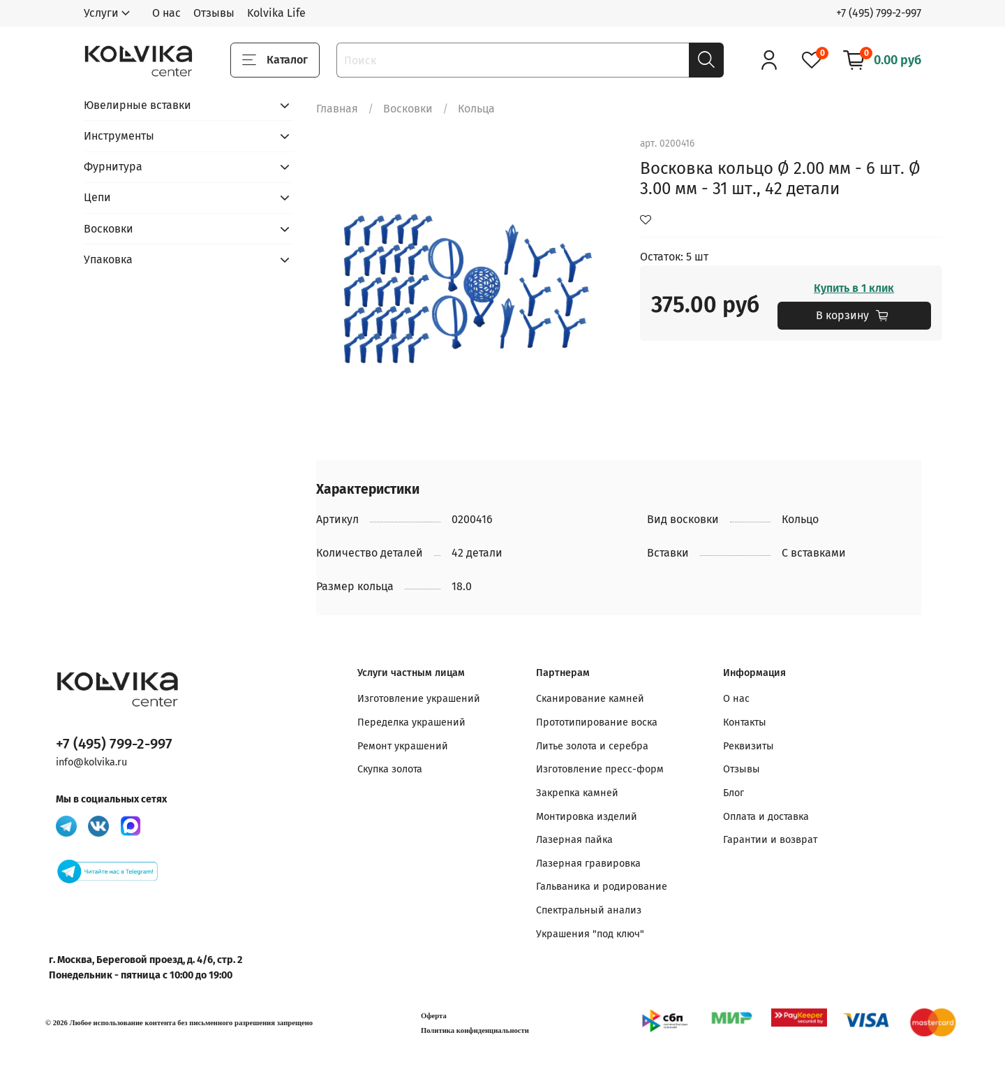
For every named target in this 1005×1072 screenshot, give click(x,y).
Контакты (744, 722)
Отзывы (213, 13)
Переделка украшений (411, 722)
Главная (337, 108)
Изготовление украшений (418, 699)
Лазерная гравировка (588, 863)
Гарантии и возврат (770, 840)
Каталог (275, 60)
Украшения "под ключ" (590, 934)
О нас (166, 13)
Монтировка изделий (586, 817)
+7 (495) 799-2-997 (878, 13)
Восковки (408, 108)
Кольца (476, 108)
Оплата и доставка (766, 817)
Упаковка (108, 259)
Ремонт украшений (402, 746)
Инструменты (119, 135)
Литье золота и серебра (592, 746)
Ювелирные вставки (137, 105)
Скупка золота (389, 769)
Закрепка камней (577, 793)
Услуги (101, 13)
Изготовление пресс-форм (600, 769)
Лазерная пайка (574, 840)
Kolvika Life (276, 13)
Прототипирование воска (596, 722)
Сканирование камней (590, 699)
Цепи (97, 197)
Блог (733, 793)
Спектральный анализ (588, 910)
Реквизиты (748, 746)
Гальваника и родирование (601, 887)
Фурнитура (113, 166)
